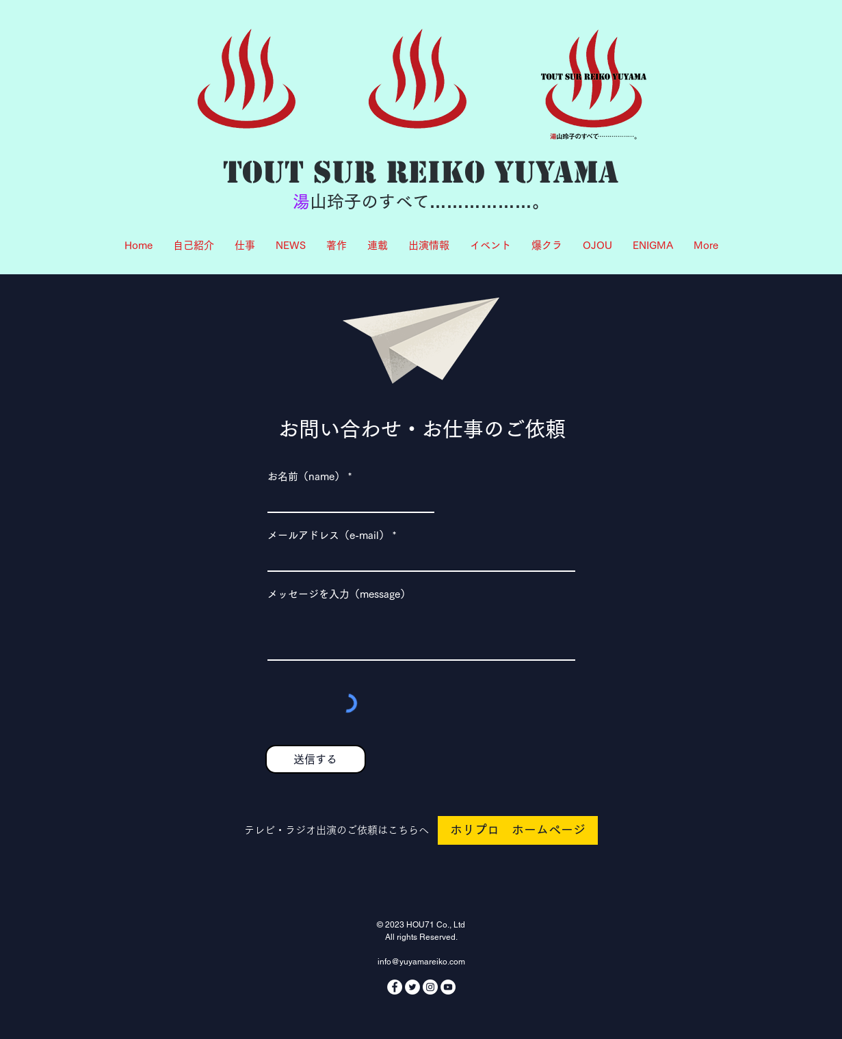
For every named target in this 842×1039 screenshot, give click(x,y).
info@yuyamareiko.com (421, 961)
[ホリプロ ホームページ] (518, 830)
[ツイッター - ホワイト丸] (412, 987)
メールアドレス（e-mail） (328, 535)
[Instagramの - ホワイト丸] (430, 987)
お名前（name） (306, 476)
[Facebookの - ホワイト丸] (394, 987)
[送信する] (315, 759)
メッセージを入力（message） (338, 594)
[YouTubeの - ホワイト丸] (448, 987)
